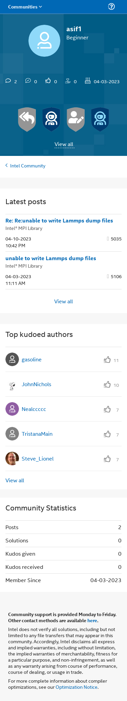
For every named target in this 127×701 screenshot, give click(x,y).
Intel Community (27, 165)
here (92, 620)
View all (64, 144)
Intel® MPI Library (23, 227)
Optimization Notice (77, 686)
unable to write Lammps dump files (50, 258)
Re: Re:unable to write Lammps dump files (59, 220)
